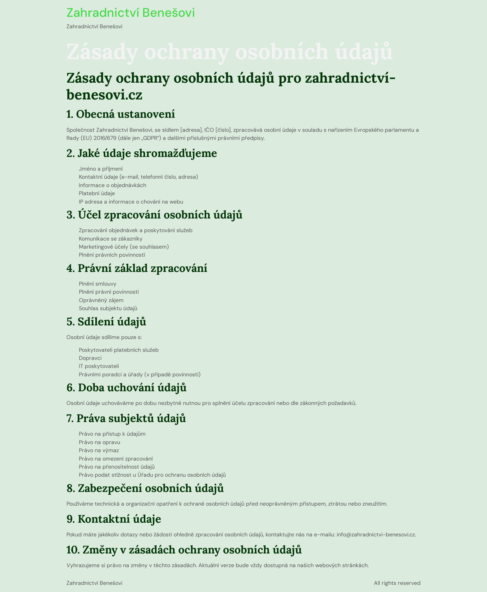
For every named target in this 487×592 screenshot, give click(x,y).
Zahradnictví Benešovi (130, 12)
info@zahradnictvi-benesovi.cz (376, 534)
